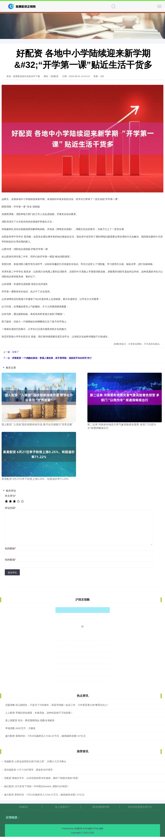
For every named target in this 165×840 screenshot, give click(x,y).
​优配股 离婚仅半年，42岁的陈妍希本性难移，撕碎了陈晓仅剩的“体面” (41, 778)
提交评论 (12, 572)
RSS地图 (87, 828)
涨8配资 (23, 807)
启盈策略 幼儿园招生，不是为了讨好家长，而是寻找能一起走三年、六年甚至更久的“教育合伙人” (56, 705)
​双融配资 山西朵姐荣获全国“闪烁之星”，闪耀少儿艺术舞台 (35, 761)
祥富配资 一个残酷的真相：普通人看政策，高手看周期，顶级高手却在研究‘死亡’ (52, 358)
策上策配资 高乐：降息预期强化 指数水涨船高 (29, 720)
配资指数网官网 (101, 807)
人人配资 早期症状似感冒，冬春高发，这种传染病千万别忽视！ (39, 712)
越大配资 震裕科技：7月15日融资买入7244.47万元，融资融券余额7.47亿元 (45, 736)
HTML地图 (98, 828)
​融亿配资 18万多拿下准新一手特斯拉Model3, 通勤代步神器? (36, 786)
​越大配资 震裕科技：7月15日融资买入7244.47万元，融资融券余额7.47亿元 (44, 794)
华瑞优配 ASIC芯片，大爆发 (20, 728)
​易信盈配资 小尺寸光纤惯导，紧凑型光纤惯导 (28, 769)
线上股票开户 (62, 807)
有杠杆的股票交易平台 (140, 807)
